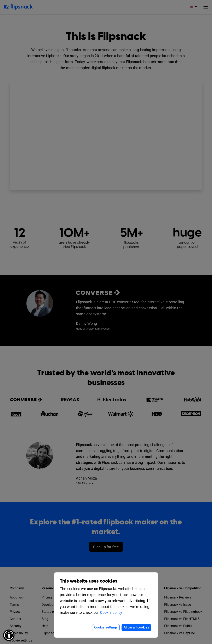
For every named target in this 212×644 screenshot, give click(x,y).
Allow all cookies (136, 627)
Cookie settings (106, 627)
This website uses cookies (88, 581)
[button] (8, 635)
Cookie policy (111, 612)
